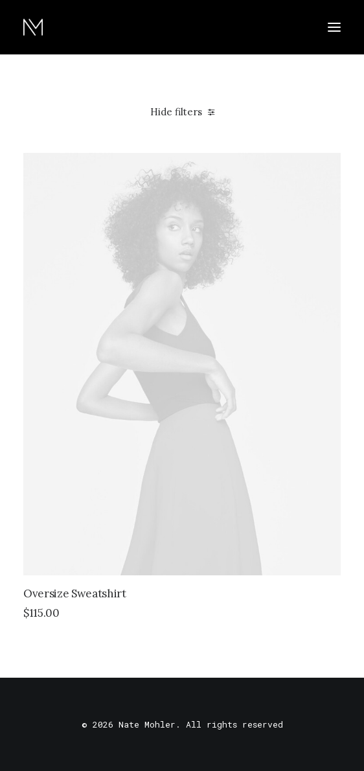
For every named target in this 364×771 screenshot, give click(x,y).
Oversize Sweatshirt (74, 593)
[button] (334, 27)
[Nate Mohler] (33, 27)
